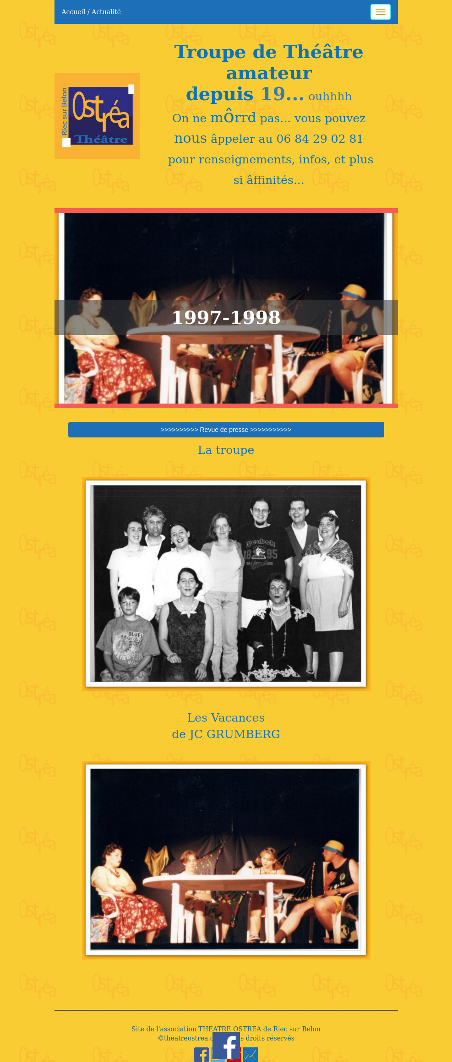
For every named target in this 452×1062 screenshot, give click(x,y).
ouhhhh (328, 96)
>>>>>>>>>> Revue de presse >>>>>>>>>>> (226, 429)
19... (282, 93)
